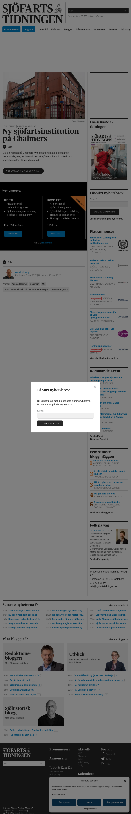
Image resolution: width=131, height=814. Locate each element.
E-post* (65, 414)
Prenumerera (50, 423)
